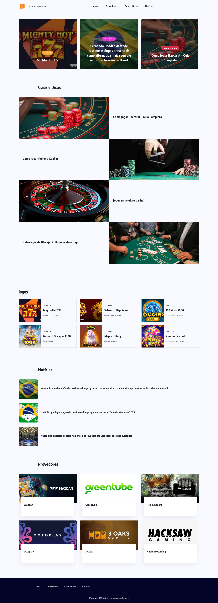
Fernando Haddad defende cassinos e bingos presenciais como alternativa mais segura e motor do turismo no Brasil (104, 388)
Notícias (149, 6)
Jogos (95, 6)
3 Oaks (89, 551)
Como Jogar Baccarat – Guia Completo (137, 117)
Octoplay (29, 551)
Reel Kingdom (154, 504)
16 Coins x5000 (175, 310)
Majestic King (112, 336)
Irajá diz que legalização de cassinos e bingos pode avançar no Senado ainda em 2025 (88, 412)
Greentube (91, 504)
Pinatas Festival (175, 336)
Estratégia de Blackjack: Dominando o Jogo (51, 242)
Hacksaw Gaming (156, 551)
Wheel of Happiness (116, 310)
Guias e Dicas (131, 6)
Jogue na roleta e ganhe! (128, 200)
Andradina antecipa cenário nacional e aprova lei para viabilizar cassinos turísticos (86, 435)
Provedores (111, 6)
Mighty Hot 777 (47, 60)
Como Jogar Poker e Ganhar (40, 158)
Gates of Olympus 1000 (57, 336)
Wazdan (28, 504)
